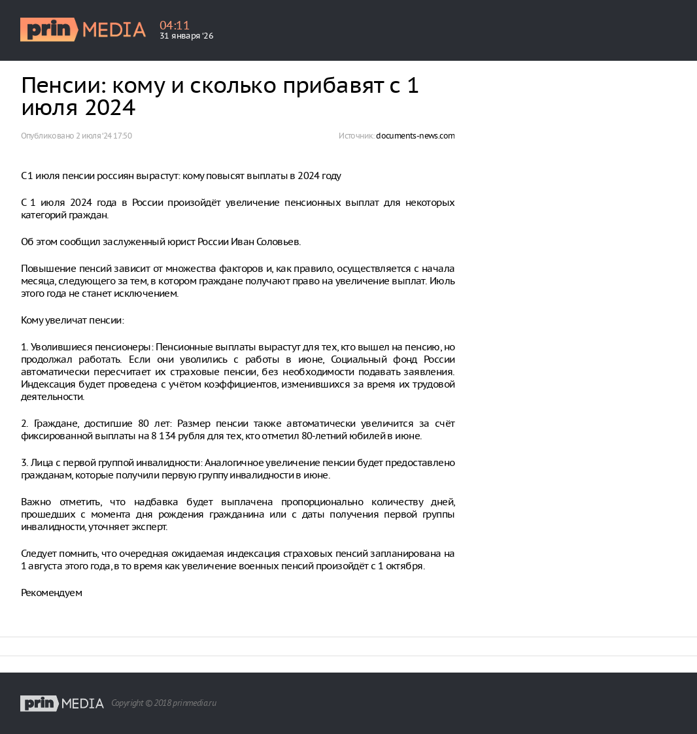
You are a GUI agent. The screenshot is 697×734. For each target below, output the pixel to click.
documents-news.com (415, 136)
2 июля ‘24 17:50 (103, 136)
